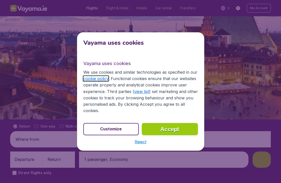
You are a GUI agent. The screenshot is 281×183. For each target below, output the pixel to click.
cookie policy (95, 78)
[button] (140, 141)
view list (141, 91)
